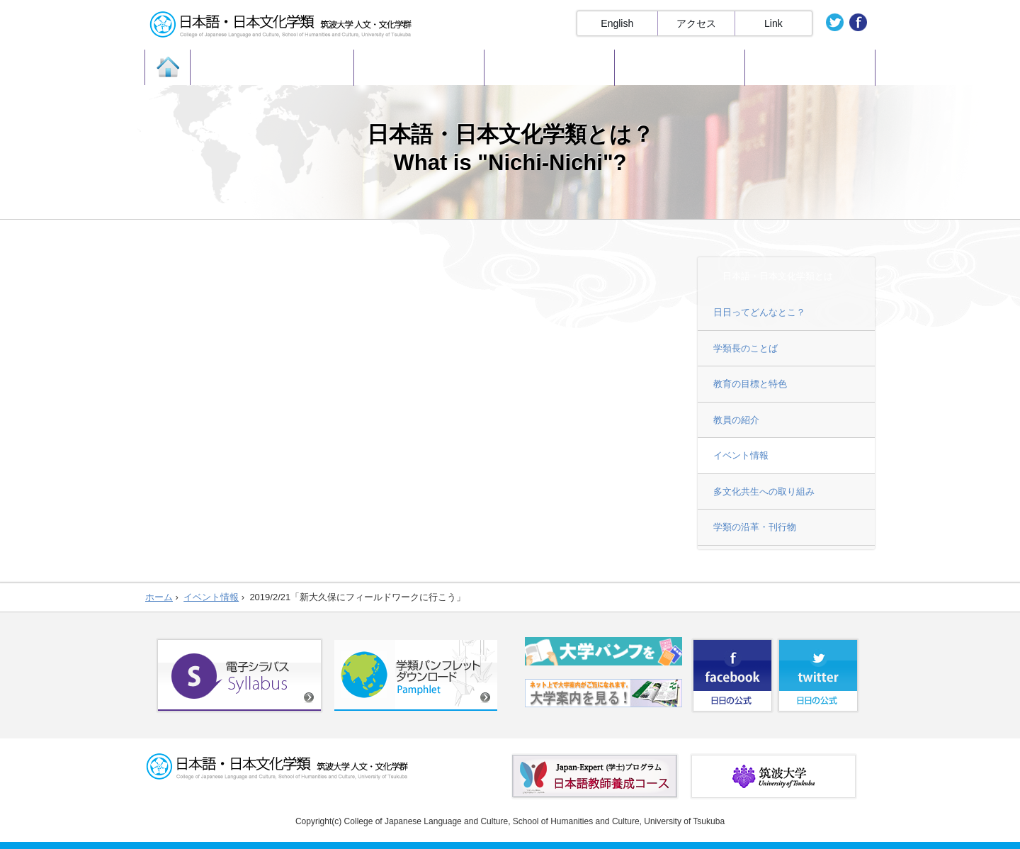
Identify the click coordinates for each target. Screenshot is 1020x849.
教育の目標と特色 (750, 383)
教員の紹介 (736, 420)
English (617, 23)
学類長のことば (745, 348)
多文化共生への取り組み (764, 491)
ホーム (159, 597)
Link (773, 23)
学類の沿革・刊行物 (754, 527)
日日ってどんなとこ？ (759, 312)
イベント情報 (741, 455)
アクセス (696, 23)
